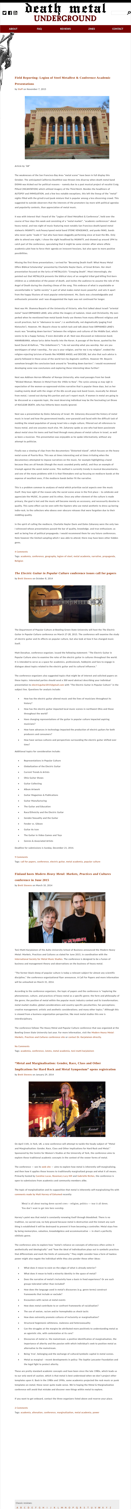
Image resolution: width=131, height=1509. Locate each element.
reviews (65, 28)
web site (46, 1166)
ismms (48, 1050)
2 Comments (21, 1407)
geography (50, 556)
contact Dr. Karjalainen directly (84, 1037)
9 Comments (21, 857)
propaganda (108, 556)
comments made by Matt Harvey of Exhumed (38, 1194)
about (13, 28)
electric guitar (57, 861)
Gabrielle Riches (85, 1176)
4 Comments (21, 551)
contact (117, 28)
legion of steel (64, 556)
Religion (19, 560)
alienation (37, 1412)
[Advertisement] (68, 54)
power (96, 1412)
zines (91, 28)
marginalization (65, 1412)
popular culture (92, 861)
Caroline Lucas (43, 1176)
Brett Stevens (25, 578)
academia (26, 556)
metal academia (82, 556)
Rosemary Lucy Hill (62, 1176)
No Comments (22, 1046)
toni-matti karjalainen (82, 1050)
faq (39, 28)
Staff (20, 89)
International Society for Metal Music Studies (38, 959)
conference (38, 556)
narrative (96, 556)
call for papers (28, 861)
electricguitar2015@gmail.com (48, 684)
